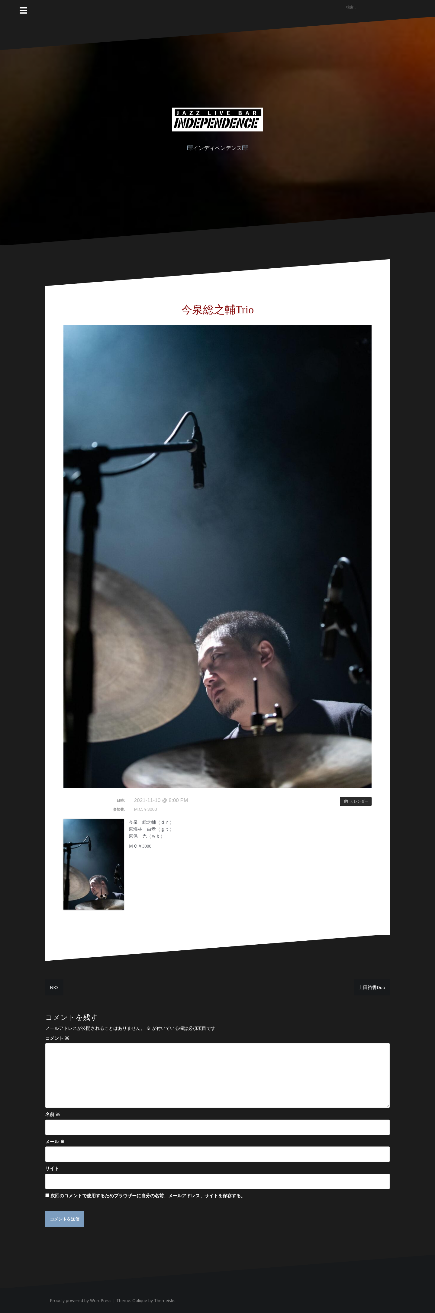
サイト (52, 1168)
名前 (52, 1114)
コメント (57, 1038)
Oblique (139, 1301)
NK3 (54, 987)
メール (55, 1141)
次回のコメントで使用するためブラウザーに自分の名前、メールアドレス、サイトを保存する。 (147, 1195)
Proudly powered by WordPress (80, 1301)
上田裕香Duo (372, 987)
